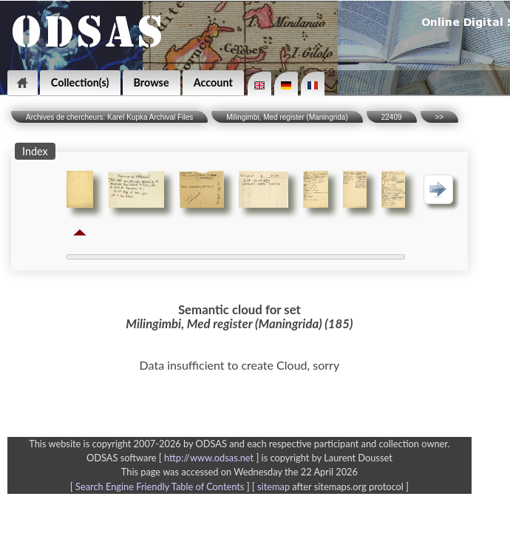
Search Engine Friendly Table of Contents (159, 486)
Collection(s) (80, 82)
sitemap (273, 486)
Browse (151, 82)
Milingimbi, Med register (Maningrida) (287, 117)
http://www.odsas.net (209, 458)
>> (439, 117)
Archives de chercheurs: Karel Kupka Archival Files (109, 117)
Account (213, 82)
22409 (391, 117)
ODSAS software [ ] (174, 458)
